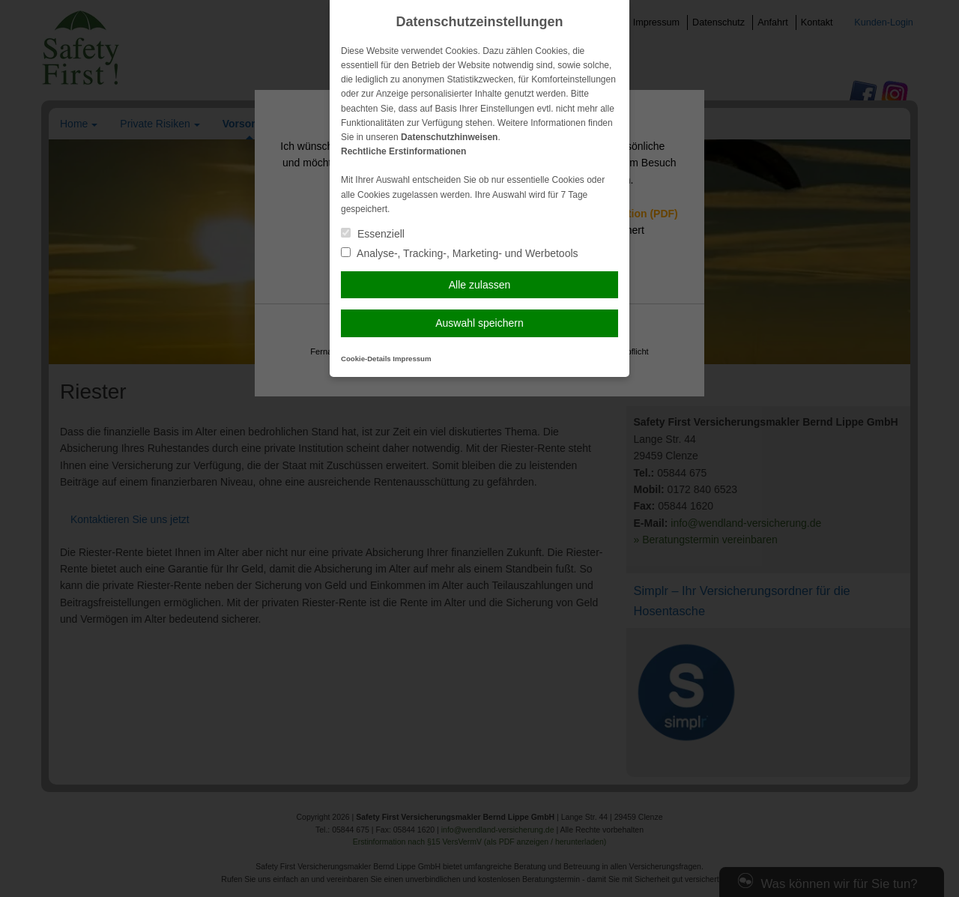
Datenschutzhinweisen (449, 137)
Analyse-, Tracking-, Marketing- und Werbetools (459, 253)
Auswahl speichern (479, 323)
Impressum (412, 358)
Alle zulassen (480, 285)
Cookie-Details (366, 358)
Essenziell (373, 234)
